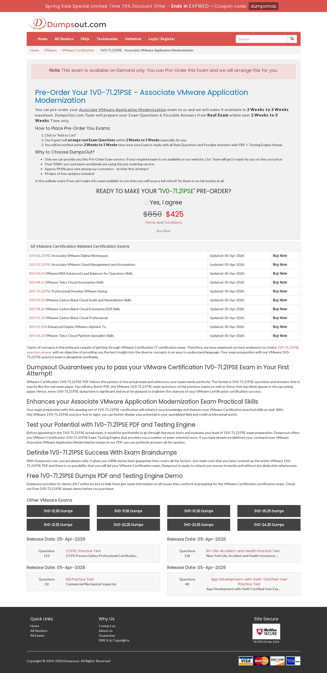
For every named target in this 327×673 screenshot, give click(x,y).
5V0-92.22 (37, 300)
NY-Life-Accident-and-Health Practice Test (243, 551)
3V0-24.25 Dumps (269, 524)
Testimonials (107, 39)
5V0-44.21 (37, 282)
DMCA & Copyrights (114, 640)
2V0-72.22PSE (40, 291)
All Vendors (64, 39)
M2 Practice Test (80, 579)
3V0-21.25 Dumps (58, 524)
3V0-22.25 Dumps (128, 524)
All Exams (37, 635)
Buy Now (280, 255)
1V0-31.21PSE (40, 264)
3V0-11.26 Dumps (128, 511)
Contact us (107, 626)
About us (106, 631)
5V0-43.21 (37, 273)
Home (43, 39)
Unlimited (133, 39)
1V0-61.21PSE (40, 255)
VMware (50, 50)
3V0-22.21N (38, 327)
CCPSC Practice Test (83, 551)
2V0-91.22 (37, 318)
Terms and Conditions (163, 222)
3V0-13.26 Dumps (198, 511)
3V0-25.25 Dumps (269, 511)
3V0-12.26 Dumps (58, 511)
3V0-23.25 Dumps (198, 524)
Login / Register (161, 39)
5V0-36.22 (37, 335)
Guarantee (107, 635)
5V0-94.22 (37, 309)
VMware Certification (78, 50)
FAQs (85, 39)
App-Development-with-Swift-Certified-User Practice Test (249, 582)
